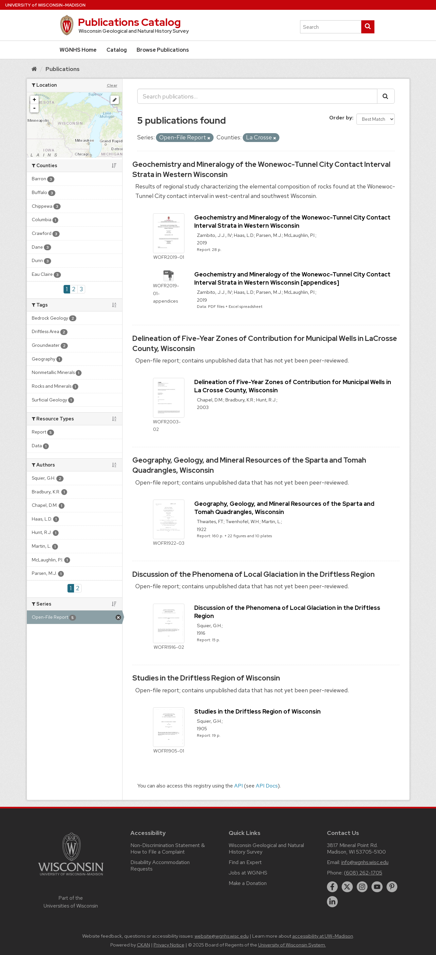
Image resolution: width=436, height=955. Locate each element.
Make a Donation (248, 883)
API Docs (267, 785)
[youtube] (377, 887)
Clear (112, 85)
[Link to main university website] (71, 876)
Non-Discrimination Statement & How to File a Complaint (167, 848)
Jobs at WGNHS (248, 872)
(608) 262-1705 (363, 872)
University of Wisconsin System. (292, 945)
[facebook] (332, 887)
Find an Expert (245, 862)
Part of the (71, 902)
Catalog (116, 49)
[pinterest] (392, 887)
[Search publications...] (257, 96)
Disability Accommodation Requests (160, 865)
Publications (63, 69)
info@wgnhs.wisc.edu (365, 862)
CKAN (143, 945)
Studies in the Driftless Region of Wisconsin (206, 678)
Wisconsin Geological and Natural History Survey (266, 848)
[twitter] (347, 887)
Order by (340, 117)
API (238, 785)
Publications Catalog (129, 22)
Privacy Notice (169, 945)
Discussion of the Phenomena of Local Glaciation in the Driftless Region (253, 574)
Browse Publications (163, 49)
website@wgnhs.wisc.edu (222, 936)
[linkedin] (332, 901)
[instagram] (362, 887)
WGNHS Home (78, 49)
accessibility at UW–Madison (322, 936)
